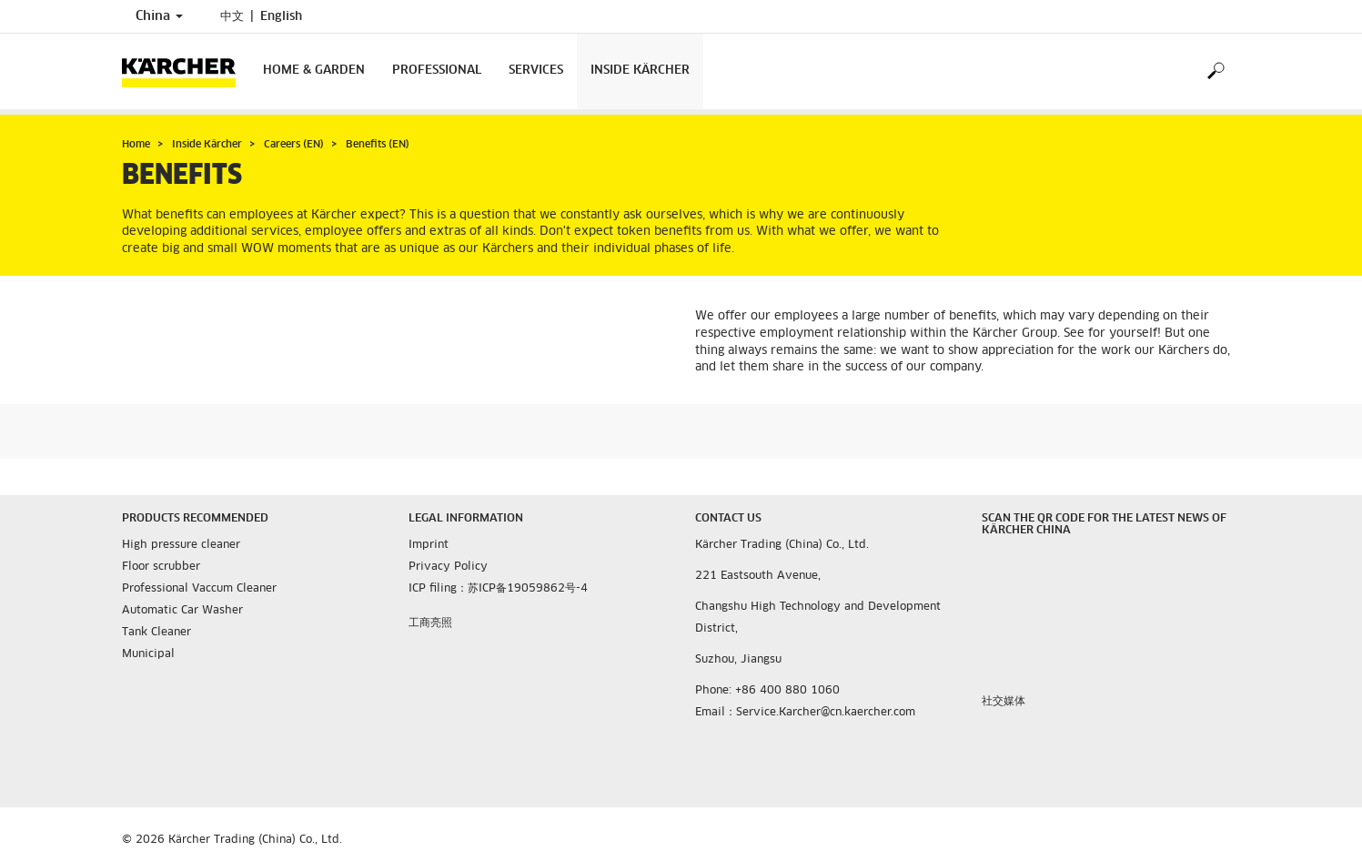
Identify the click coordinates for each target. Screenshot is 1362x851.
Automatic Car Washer (182, 610)
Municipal (148, 654)
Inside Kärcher (640, 70)
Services (536, 70)
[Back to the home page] (185, 71)
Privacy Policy (448, 567)
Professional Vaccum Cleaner (199, 588)
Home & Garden (314, 70)
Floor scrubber (161, 567)
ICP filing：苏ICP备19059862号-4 (498, 588)
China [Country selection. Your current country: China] (159, 16)
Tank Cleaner (156, 632)
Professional (436, 70)
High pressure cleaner (181, 545)
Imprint (429, 545)
